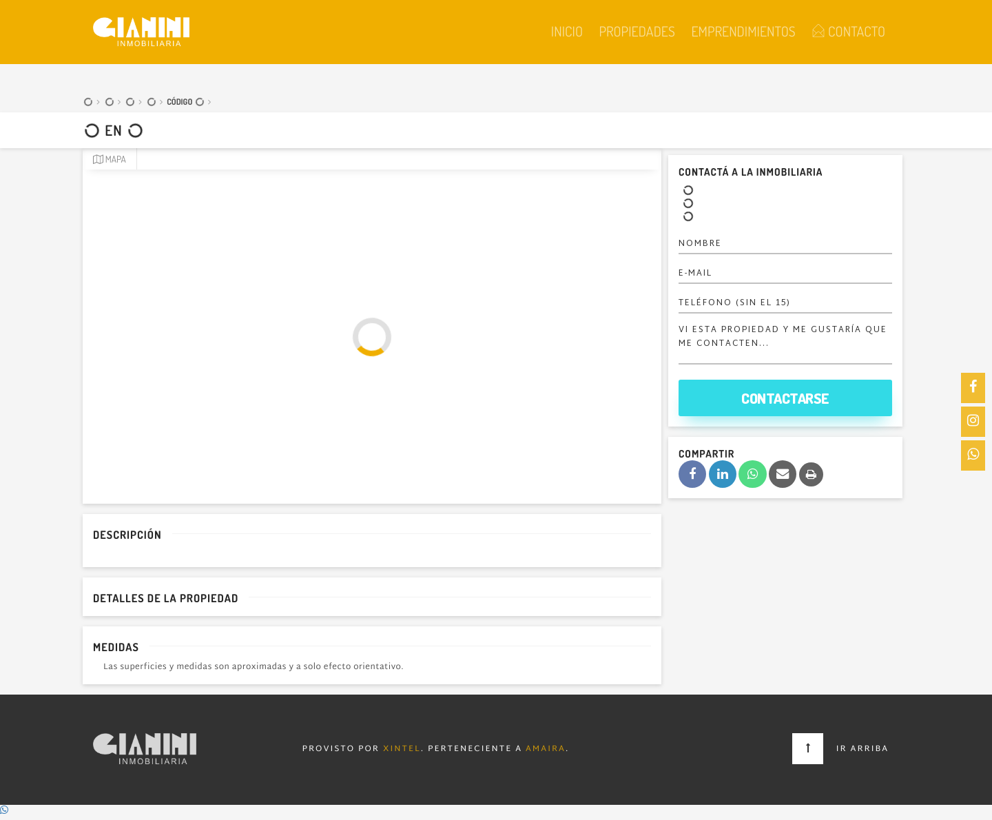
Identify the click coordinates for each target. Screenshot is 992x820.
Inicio (567, 31)
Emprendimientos (743, 31)
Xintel (402, 749)
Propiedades (636, 31)
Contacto (848, 31)
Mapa (109, 159)
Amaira (546, 749)
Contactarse (785, 398)
